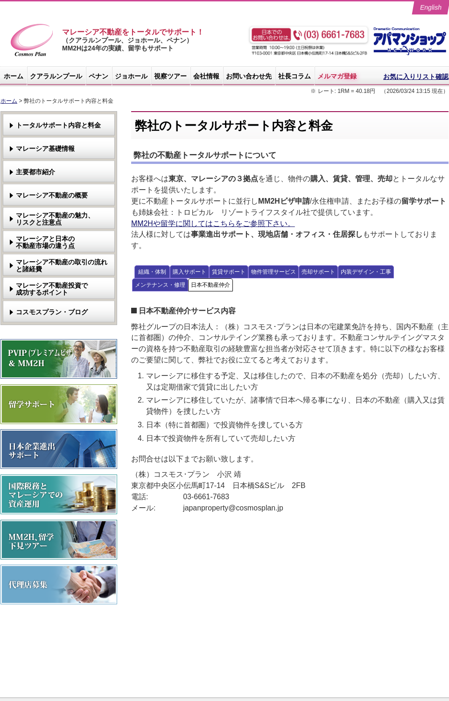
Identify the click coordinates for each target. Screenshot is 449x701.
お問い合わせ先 (249, 76)
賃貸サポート (229, 272)
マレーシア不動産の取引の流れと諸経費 (61, 265)
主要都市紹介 (35, 172)
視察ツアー (170, 76)
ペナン (98, 76)
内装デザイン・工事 (366, 272)
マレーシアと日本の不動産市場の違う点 (45, 242)
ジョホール (131, 76)
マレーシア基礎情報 (45, 148)
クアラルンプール (56, 76)
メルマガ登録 (337, 76)
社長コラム (294, 76)
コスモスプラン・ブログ (52, 312)
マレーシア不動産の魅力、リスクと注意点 (55, 219)
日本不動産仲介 (210, 285)
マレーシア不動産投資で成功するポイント (52, 289)
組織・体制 (152, 272)
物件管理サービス (273, 272)
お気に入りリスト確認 (416, 76)
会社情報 (206, 76)
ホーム (13, 76)
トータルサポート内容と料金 (58, 125)
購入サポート (189, 272)
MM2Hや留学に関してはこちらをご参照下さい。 (213, 223)
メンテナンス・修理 (160, 285)
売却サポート (318, 272)
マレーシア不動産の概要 (52, 195)
